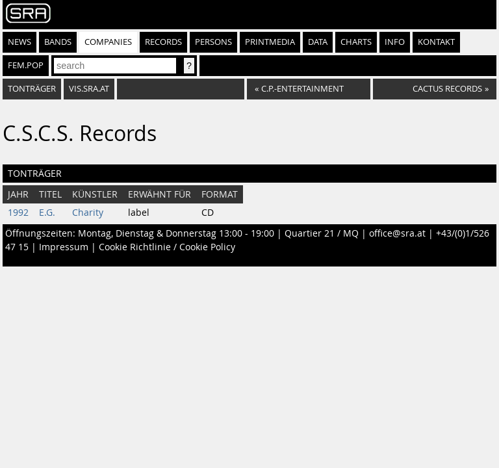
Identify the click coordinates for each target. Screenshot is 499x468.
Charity (87, 212)
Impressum (63, 247)
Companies (108, 41)
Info (395, 41)
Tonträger (32, 88)
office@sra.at (397, 233)
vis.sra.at (89, 88)
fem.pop (26, 65)
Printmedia (270, 41)
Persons (213, 41)
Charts (356, 41)
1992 (18, 212)
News (19, 41)
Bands (57, 41)
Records (163, 41)
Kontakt (436, 41)
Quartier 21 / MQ (322, 233)
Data (317, 41)
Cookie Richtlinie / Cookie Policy (167, 247)
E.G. (47, 212)
